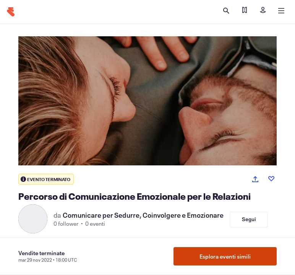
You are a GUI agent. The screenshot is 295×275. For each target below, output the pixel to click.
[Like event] (271, 178)
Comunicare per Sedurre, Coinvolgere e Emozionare (143, 215)
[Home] (10, 11)
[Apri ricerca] (226, 10)
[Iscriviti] (263, 10)
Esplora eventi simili (225, 256)
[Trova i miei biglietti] (244, 10)
